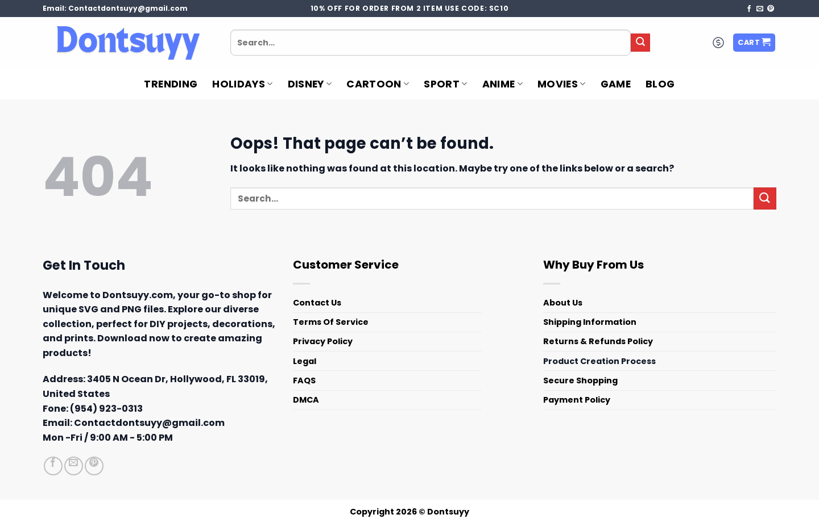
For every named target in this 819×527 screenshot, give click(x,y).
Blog (660, 84)
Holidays (242, 84)
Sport (445, 84)
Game (616, 84)
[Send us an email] (759, 9)
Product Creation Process (599, 361)
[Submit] (640, 43)
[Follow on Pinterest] (770, 9)
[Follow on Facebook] (749, 9)
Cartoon (377, 84)
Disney (310, 84)
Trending (170, 84)
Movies (561, 84)
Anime (502, 84)
